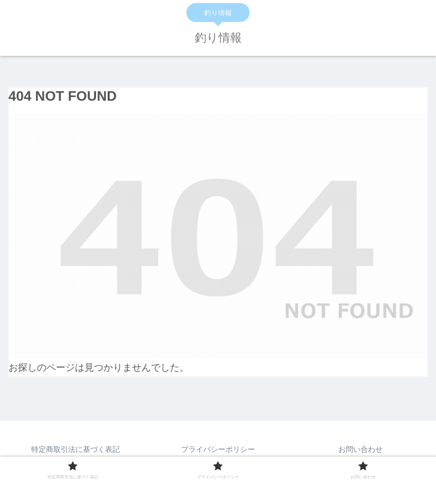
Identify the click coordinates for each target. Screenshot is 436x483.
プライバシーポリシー (218, 449)
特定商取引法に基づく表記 (75, 449)
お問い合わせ (360, 449)
